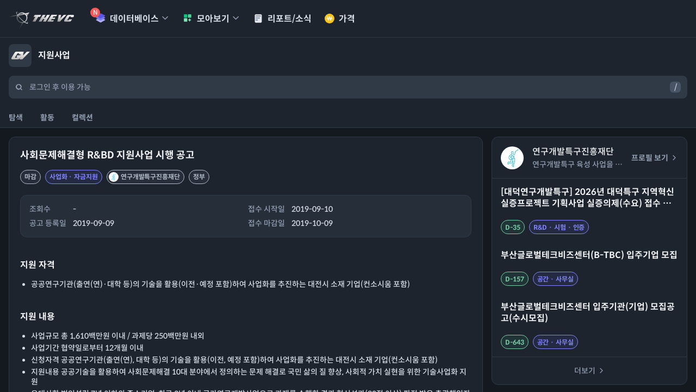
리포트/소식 (282, 18)
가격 (340, 18)
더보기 (589, 371)
